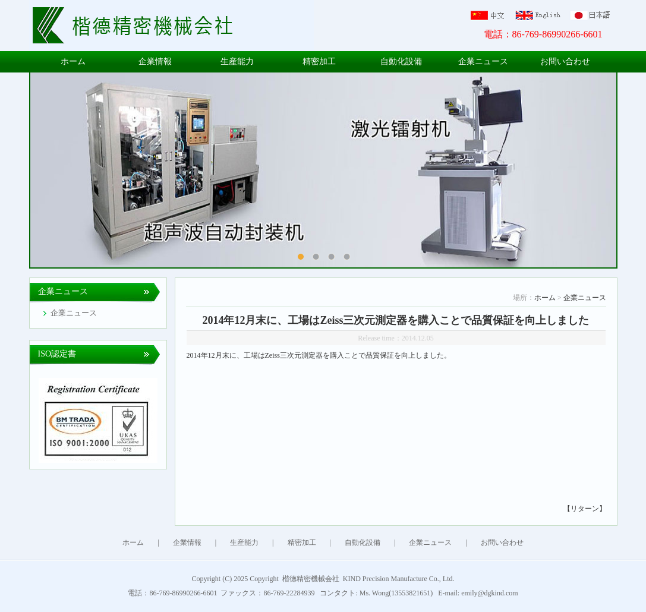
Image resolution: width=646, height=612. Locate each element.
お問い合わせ (565, 61)
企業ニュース (483, 61)
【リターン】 (584, 508)
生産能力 (237, 61)
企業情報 (155, 61)
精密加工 (319, 61)
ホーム (73, 61)
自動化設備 (401, 61)
